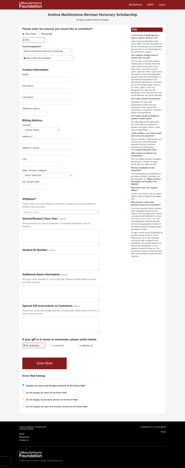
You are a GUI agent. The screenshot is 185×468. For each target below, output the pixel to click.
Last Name (27, 97)
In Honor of (57, 345)
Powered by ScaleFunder (153, 427)
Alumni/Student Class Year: (40, 218)
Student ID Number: (35, 250)
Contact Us (24, 440)
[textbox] (48, 58)
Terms (163, 432)
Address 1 (27, 136)
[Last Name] (47, 102)
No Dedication (31, 345)
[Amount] (33, 40)
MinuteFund (135, 4)
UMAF (150, 4)
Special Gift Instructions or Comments (47, 305)
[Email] (47, 79)
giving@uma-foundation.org (143, 219)
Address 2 (27, 148)
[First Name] (47, 90)
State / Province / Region (34, 170)
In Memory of (85, 345)
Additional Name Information (41, 274)
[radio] (33, 346)
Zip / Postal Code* (31, 182)
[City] (41, 164)
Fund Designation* (31, 46)
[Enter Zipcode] (34, 186)
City (24, 159)
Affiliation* (29, 199)
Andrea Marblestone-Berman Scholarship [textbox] (43, 51)
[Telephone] (34, 113)
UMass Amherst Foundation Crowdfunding (32, 428)
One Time (29, 34)
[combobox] (47, 51)
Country (26, 125)
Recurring (45, 34)
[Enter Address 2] (47, 152)
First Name (28, 86)
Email (25, 74)
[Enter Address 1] (47, 141)
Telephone (27, 108)
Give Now (44, 363)
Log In (162, 4)
